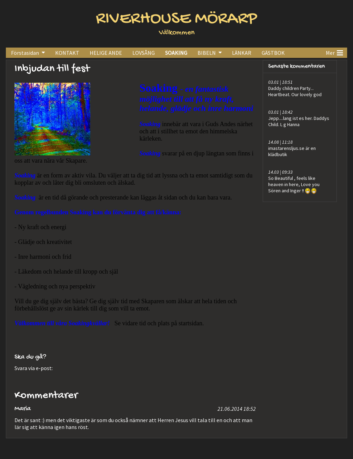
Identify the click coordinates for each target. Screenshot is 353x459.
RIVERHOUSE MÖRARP (176, 19)
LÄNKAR (241, 52)
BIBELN (207, 52)
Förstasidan (25, 52)
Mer (334, 52)
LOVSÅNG (143, 52)
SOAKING (176, 52)
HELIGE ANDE (106, 52)
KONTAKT (67, 52)
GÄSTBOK (273, 52)
